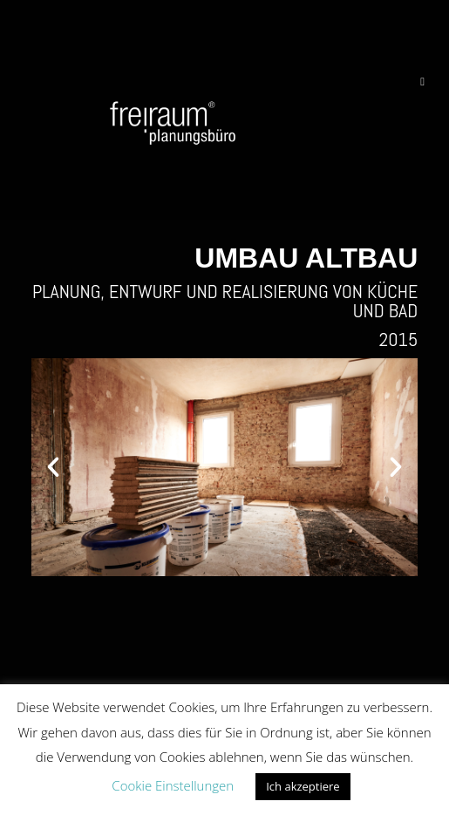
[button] (53, 467)
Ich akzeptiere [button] (302, 786)
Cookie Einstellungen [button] (173, 785)
